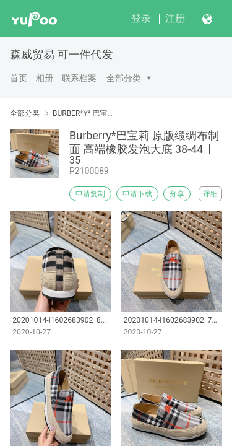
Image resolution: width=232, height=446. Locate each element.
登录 (141, 18)
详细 (210, 194)
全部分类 (123, 78)
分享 (177, 194)
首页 (18, 78)
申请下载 (137, 194)
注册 (175, 18)
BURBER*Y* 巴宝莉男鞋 (85, 113)
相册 (44, 78)
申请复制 (90, 194)
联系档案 (79, 78)
